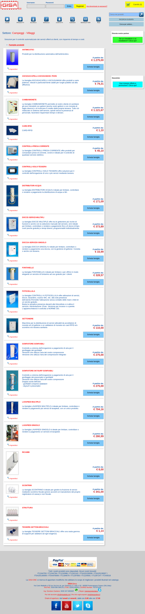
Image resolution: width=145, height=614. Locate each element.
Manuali (46, 19)
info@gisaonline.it (94, 594)
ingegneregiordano (91, 591)
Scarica (33, 19)
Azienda (72, 19)
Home (7, 19)
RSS (98, 19)
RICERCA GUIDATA (126, 19)
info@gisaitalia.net (63, 594)
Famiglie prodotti (16, 45)
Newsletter (85, 19)
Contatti (59, 19)
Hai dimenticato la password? (96, 6)
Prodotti (20, 19)
